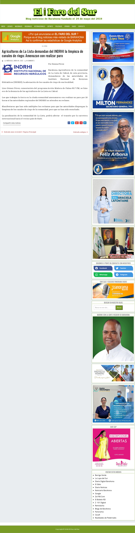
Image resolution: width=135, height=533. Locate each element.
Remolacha (99, 505)
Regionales (28, 26)
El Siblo (98, 484)
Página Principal (29, 132)
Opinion (67, 26)
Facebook (101, 268)
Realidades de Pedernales (105, 518)
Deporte (50, 26)
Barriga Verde (100, 475)
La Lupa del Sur (101, 478)
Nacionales (18, 26)
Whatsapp (101, 274)
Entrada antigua (79, 132)
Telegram (121, 274)
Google (98, 493)
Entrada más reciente (12, 132)
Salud (74, 26)
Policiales (58, 26)
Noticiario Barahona (103, 490)
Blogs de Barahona (103, 509)
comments (30, 60)
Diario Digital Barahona (104, 481)
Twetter (121, 268)
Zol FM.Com (100, 496)
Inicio (3, 26)
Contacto (81, 26)
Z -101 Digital (100, 502)
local (45, 46)
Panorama (99, 512)
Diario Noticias (101, 487)
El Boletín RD (100, 499)
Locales (10, 26)
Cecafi (97, 515)
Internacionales (39, 26)
